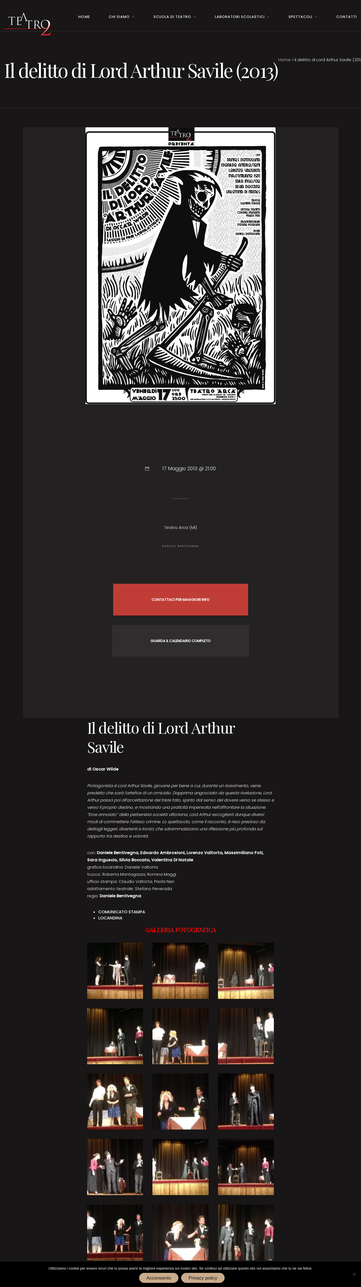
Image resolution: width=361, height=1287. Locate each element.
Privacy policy (202, 1278)
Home (84, 16)
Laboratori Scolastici (239, 16)
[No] (354, 1274)
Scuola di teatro (172, 16)
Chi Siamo (119, 16)
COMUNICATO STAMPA (121, 912)
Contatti (346, 16)
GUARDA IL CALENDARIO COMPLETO (180, 641)
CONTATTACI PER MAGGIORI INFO (180, 599)
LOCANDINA (110, 918)
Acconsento (159, 1278)
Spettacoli (300, 16)
